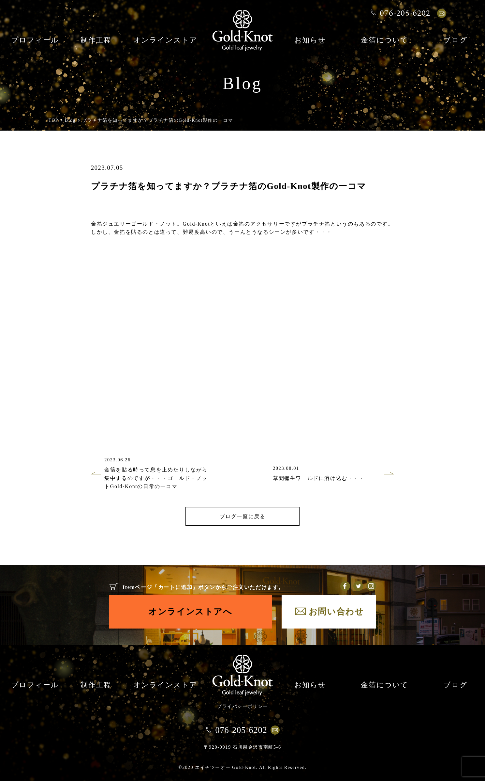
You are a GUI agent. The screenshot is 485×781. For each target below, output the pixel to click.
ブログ (455, 40)
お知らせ (310, 40)
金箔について (384, 40)
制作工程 (96, 40)
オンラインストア (165, 40)
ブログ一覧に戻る (243, 516)
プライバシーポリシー (242, 706)
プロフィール (35, 40)
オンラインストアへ (190, 611)
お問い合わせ (336, 611)
